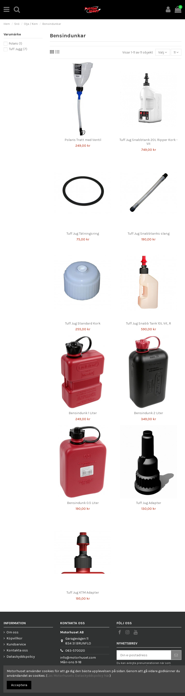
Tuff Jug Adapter (148, 503)
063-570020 (75, 651)
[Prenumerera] (176, 655)
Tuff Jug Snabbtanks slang (149, 234)
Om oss (13, 632)
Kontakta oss (17, 650)
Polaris (15, 43)
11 (176, 52)
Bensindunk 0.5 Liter (83, 503)
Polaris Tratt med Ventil (83, 140)
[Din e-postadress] (144, 655)
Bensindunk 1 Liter (83, 413)
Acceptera (19, 685)
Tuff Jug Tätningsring (82, 234)
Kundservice (16, 644)
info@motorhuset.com (78, 658)
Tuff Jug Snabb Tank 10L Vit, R (148, 323)
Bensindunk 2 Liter (148, 413)
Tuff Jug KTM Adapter (82, 592)
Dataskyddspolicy (21, 657)
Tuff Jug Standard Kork (82, 323)
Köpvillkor (14, 638)
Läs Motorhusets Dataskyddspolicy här (78, 676)
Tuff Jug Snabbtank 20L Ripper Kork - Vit (148, 142)
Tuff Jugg (18, 49)
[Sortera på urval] (162, 52)
